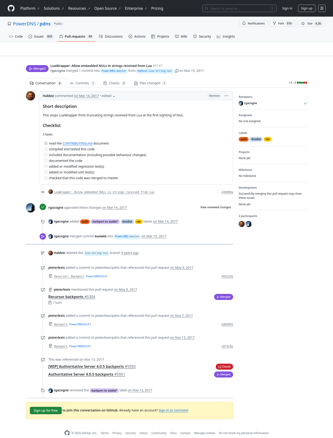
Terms (105, 426)
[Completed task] (45, 136)
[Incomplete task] (45, 141)
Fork (283, 23)
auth (85, 214)
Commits (83, 76)
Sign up (306, 8)
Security (131, 426)
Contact (185, 426)
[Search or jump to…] (239, 8)
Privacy (117, 426)
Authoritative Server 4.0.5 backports (86, 367)
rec (139, 214)
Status (144, 426)
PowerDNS (24, 24)
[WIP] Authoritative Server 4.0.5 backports (92, 359)
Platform (30, 8)
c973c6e (227, 339)
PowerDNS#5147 (97, 269)
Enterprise (136, 8)
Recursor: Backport (69, 269)
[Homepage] (11, 8)
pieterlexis (56, 260)
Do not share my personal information (244, 426)
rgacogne (57, 62)
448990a (227, 185)
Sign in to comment (173, 403)
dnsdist (127, 214)
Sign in (287, 8)
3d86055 (227, 317)
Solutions (54, 8)
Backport (61, 317)
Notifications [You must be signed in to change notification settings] (253, 23)
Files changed (150, 76)
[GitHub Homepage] (67, 426)
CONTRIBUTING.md (78, 136)
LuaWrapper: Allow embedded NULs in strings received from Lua (104, 185)
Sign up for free (46, 403)
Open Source (107, 8)
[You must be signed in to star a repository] (312, 23)
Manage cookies (204, 426)
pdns (45, 24)
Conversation (46, 76)
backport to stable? (105, 214)
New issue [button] (292, 52)
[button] (177, 61)
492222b (227, 269)
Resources (79, 8)
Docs (173, 426)
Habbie (48, 88)
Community (159, 426)
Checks (114, 76)
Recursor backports (71, 289)
